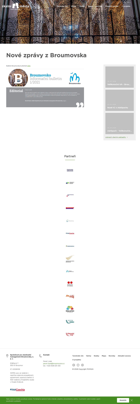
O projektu (76, 360)
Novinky (112, 356)
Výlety (88, 356)
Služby (96, 356)
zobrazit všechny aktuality (115, 137)
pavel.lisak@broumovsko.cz (54, 363)
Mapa (104, 356)
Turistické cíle (77, 356)
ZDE (28, 66)
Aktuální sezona (124, 356)
